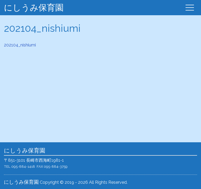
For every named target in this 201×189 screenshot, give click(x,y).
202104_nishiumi (20, 45)
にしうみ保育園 (34, 7)
